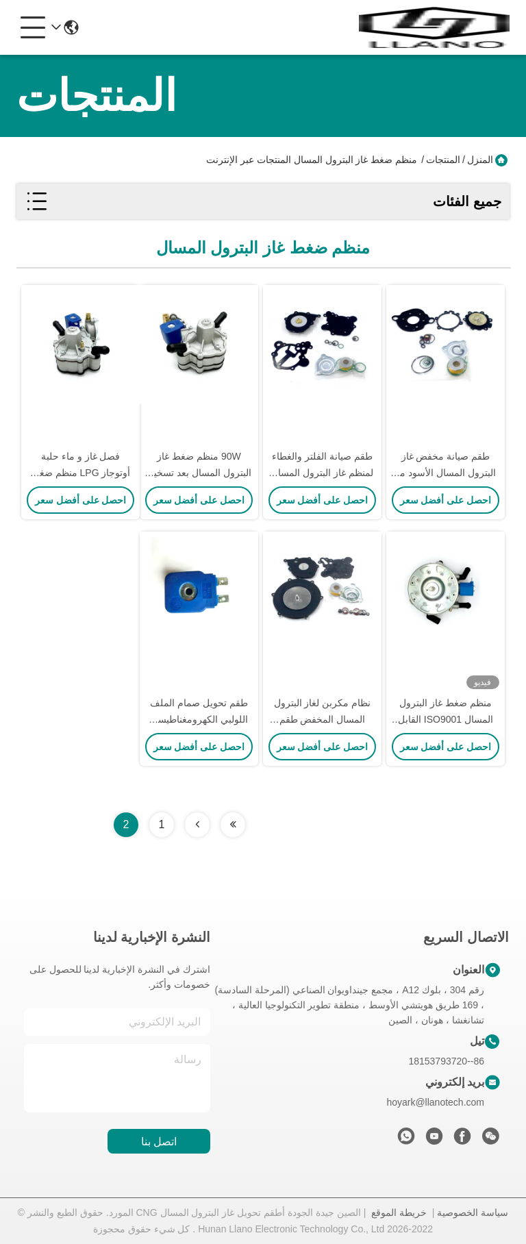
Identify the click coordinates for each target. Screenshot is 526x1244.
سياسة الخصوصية (472, 1212)
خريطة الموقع (399, 1212)
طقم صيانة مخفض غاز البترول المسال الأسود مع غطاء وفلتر (445, 473)
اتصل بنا (159, 1141)
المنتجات (443, 159)
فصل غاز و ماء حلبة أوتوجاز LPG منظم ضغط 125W (81, 473)
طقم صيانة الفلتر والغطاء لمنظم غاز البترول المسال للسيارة (322, 473)
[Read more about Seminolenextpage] (233, 824)
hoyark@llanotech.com (435, 1102)
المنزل (480, 159)
